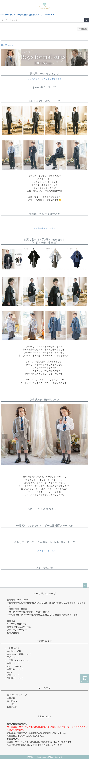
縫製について (13, 663)
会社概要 (11, 621)
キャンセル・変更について (19, 654)
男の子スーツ (7, 45)
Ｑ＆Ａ (10, 672)
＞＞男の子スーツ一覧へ (44, 228)
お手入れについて (15, 669)
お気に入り (12, 707)
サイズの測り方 (14, 666)
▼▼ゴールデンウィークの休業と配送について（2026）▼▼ (27, 14)
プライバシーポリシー (17, 630)
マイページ (44, 687)
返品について (13, 675)
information (44, 716)
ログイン (11, 695)
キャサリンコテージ (44, 593)
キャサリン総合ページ (17, 624)
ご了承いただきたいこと (18, 660)
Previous (4, 436)
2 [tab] (45, 468)
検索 (86, 20)
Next (84, 436)
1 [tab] (43, 468)
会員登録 (11, 698)
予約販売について (15, 678)
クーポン (11, 704)
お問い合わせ (13, 633)
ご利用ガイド (44, 641)
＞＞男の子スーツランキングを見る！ (44, 79)
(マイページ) (21, 695)
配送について (13, 657)
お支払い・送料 (14, 651)
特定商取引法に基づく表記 (19, 627)
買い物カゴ (12, 701)
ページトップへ (85, 585)
